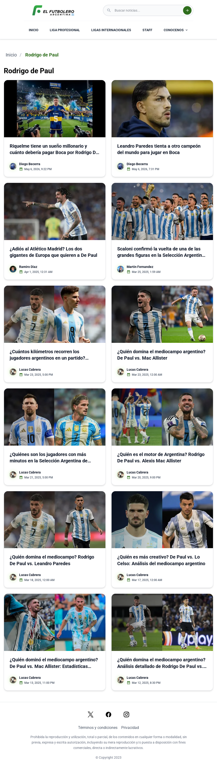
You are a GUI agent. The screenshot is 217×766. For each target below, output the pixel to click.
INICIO (33, 30)
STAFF (147, 30)
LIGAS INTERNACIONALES (111, 30)
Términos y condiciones (97, 727)
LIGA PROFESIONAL (65, 30)
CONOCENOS (176, 30)
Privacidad (130, 727)
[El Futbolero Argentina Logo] (53, 10)
